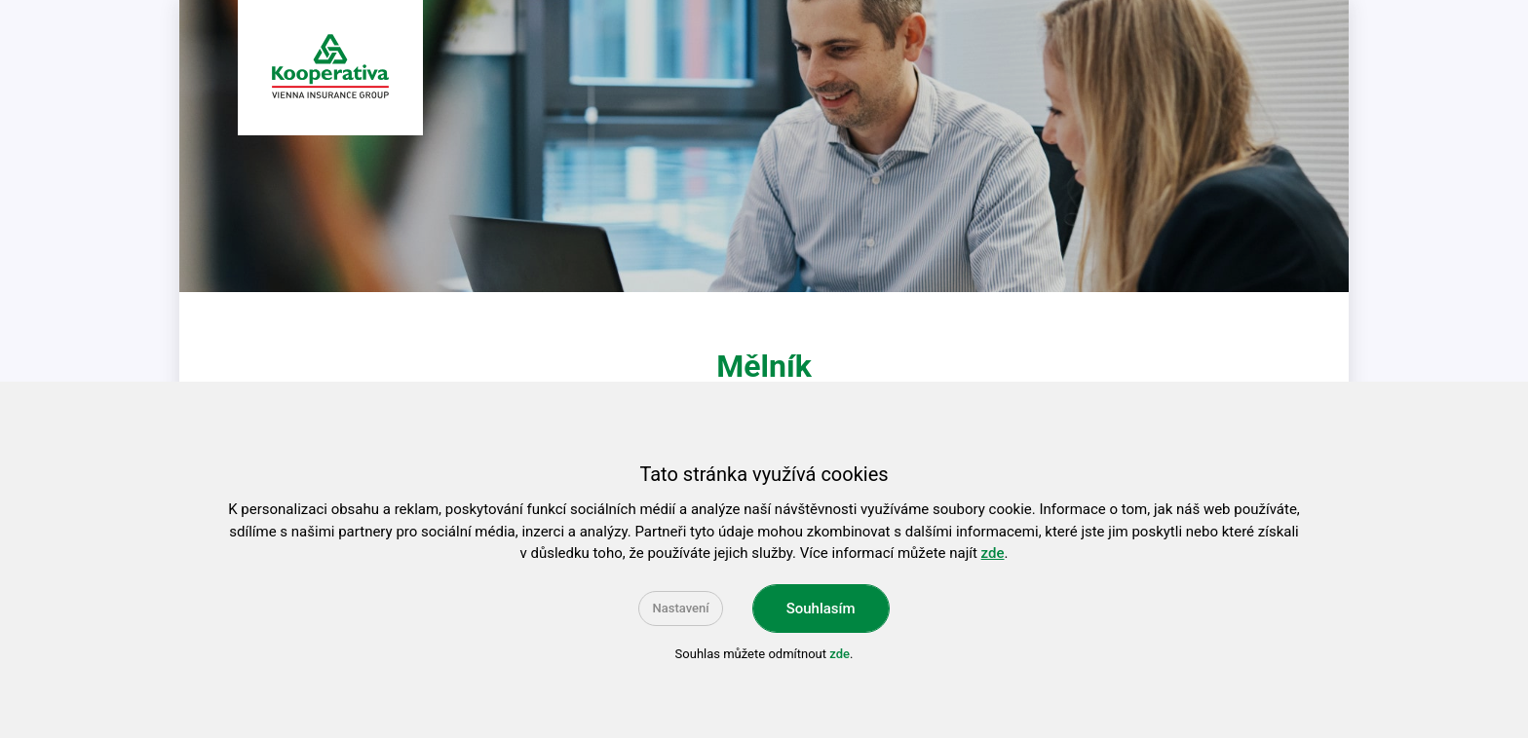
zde (993, 553)
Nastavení (680, 608)
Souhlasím (821, 608)
